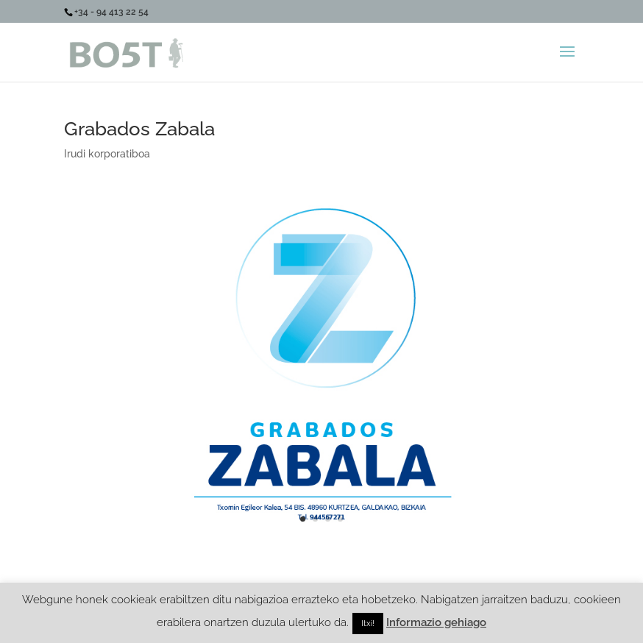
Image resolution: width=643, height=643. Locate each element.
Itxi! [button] (367, 623)
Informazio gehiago (436, 622)
